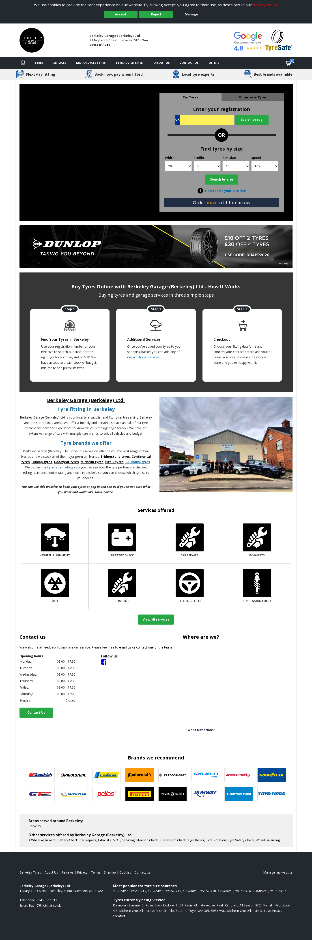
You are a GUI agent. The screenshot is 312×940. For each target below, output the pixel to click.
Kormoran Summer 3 (128, 905)
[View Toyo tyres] (271, 794)
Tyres (38, 63)
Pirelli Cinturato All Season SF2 (239, 905)
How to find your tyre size (225, 191)
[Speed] (264, 166)
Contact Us (36, 712)
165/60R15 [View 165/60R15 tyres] (190, 891)
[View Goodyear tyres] (271, 775)
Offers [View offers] (214, 63)
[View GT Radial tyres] (40, 794)
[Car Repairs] (190, 540)
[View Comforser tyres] (106, 775)
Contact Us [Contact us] (189, 63)
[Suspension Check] (257, 586)
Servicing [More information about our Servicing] (128, 840)
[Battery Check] (122, 540)
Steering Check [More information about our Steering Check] (147, 840)
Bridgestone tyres (115, 456)
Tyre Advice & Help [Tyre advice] (130, 63)
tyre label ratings (61, 467)
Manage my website (278, 872)
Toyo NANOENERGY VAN (206, 910)
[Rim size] (236, 166)
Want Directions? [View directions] (201, 730)
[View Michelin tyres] (73, 794)
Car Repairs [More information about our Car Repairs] (88, 840)
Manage (191, 14)
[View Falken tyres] (205, 775)
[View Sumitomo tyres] (238, 794)
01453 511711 (99, 45)
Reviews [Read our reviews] (67, 872)
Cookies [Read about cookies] (125, 872)
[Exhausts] (257, 540)
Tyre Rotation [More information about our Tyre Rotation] (216, 840)
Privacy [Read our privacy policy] (82, 872)
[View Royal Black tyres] (172, 794)
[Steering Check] (190, 586)
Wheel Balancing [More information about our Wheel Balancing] (268, 840)
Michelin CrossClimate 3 (244, 910)
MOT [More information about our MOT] (116, 840)
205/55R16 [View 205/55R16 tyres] (121, 891)
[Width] (178, 166)
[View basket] (288, 63)
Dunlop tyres (42, 462)
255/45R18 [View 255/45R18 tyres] (208, 891)
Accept (120, 14)
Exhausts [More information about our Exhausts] (104, 840)
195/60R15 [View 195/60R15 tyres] (225, 891)
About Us (162, 63)
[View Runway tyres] (205, 794)
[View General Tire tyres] (238, 775)
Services (59, 63)
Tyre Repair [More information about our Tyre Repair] (196, 840)
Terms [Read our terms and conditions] (95, 872)
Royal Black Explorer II (161, 905)
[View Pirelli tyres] (139, 794)
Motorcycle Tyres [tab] (253, 97)
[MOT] (55, 586)
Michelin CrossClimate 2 (136, 910)
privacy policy (265, 4)
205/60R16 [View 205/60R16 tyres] (243, 891)
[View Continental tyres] (139, 775)
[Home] (23, 63)
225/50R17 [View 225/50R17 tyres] (138, 891)
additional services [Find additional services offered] (146, 357)
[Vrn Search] (204, 120)
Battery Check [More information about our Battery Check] (67, 840)
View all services (156, 619)
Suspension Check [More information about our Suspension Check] (173, 840)
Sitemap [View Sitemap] (110, 872)
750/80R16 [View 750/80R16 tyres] (260, 891)
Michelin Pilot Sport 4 (171, 910)
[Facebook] (103, 661)
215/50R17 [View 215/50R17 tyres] (278, 891)
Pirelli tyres (114, 462)
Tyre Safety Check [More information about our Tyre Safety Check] (241, 840)
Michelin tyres (92, 462)
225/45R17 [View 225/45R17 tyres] (173, 891)
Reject (156, 14)
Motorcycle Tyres (91, 63)
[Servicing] (122, 586)
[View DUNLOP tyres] (172, 775)
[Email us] (45, 905)
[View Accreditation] (279, 40)
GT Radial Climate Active (197, 905)
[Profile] (207, 166)
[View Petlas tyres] (106, 794)
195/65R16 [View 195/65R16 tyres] (156, 891)
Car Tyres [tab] (190, 97)
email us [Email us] (125, 647)
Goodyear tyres (66, 462)
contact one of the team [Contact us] (154, 647)
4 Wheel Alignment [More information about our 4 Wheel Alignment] (42, 840)
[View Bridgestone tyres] (73, 775)
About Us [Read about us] (51, 872)
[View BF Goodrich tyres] (40, 775)
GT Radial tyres (137, 462)
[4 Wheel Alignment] (55, 540)
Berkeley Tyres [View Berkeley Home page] (30, 872)
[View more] (156, 246)
